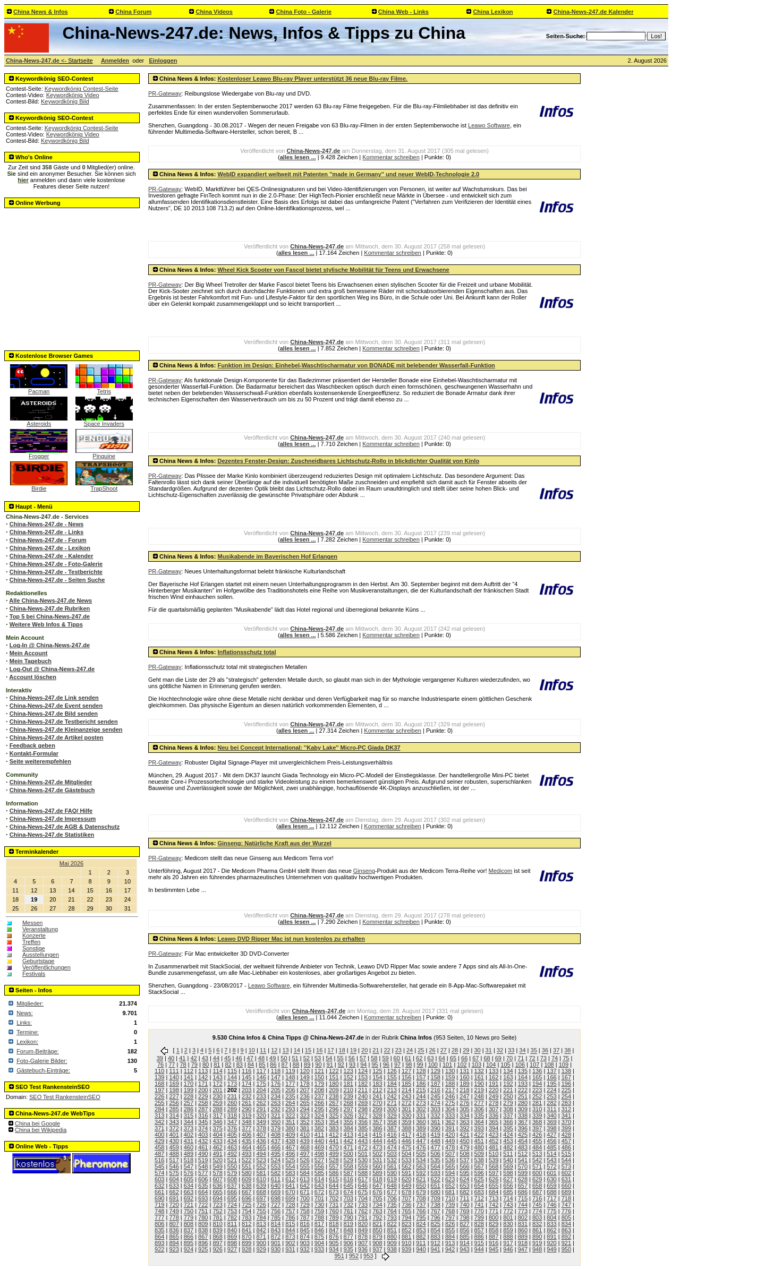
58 (374, 1058)
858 (493, 1230)
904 (319, 1243)
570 (523, 1166)
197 (159, 1090)
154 (377, 1077)
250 (508, 1096)
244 (421, 1096)
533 (406, 1160)
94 (363, 1064)
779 (188, 1217)
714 (508, 1198)
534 (421, 1160)
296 (333, 1109)
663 (188, 1192)
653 (464, 1185)
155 (392, 1077)
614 (319, 1179)
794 (406, 1217)
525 (290, 1160)
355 (348, 1122)
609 (246, 1179)
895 (188, 1243)
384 (348, 1128)
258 (203, 1103)
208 (319, 1090)
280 (523, 1103)
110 (159, 1071)
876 (333, 1236)
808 (188, 1224)
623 (450, 1179)
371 (159, 1128)
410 (304, 1134)
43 (205, 1058)
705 (377, 1198)
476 (421, 1147)
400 (159, 1134)
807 (173, 1224)
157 (421, 1077)
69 (498, 1058)
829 (493, 1224)
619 (392, 1179)
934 (333, 1249)
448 (435, 1141)
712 (479, 1198)
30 (477, 1051)
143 (217, 1077)
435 (246, 1141)
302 (421, 1109)
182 (363, 1083)
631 (566, 1179)
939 (406, 1249)
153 (363, 1077)
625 (479, 1179)
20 (364, 1051)
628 (523, 1179)
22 (387, 1051)
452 (493, 1141)
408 (275, 1134)
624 (464, 1179)
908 (377, 1243)
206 (290, 1090)
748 (159, 1211)
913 (450, 1243)
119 (290, 1071)
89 (307, 1064)
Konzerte (34, 935)
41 (182, 1058)
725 (246, 1205)
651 (435, 1185)
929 (261, 1249)
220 (493, 1090)
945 (493, 1249)
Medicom (501, 871)
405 (232, 1134)
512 (523, 1154)
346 (217, 1122)
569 (508, 1166)
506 (435, 1154)
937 (377, 1249)
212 (377, 1090)
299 (377, 1109)
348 (246, 1122)
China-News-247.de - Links (46, 532)
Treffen (31, 942)
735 (392, 1205)
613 (304, 1179)
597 (493, 1173)
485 (551, 1147)
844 (290, 1230)
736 (406, 1205)
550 (232, 1166)
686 (523, 1192)
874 (304, 1236)
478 (450, 1147)
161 (479, 1077)
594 (450, 1173)
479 (464, 1147)
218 (464, 1090)
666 (232, 1192)
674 (348, 1192)
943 (464, 1249)
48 (261, 1058)
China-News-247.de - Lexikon (50, 548)
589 (377, 1173)
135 (523, 1071)
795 (421, 1217)
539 (493, 1160)
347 (232, 1122)
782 (232, 1217)
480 (479, 1147)
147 (275, 1077)
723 (217, 1205)
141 (188, 1077)
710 (450, 1198)
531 (377, 1160)
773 (523, 1211)
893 (159, 1243)
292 (275, 1109)
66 (464, 1058)
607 (217, 1179)
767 (435, 1211)
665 (217, 1192)
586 (333, 1173)
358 (392, 1122)
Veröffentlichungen (46, 967)
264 (290, 1103)
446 (406, 1141)
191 (493, 1083)
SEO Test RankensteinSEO (64, 1097)
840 (232, 1230)
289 (232, 1109)
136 (537, 1071)
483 (523, 1147)
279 (508, 1103)
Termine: (27, 1032)
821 (377, 1224)
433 (217, 1141)
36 (545, 1051)
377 (246, 1128)
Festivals (33, 974)
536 (450, 1160)
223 (537, 1090)
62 (419, 1058)
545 (159, 1166)
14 (297, 1051)
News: (24, 1013)
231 (232, 1096)
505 (421, 1154)
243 (406, 1096)
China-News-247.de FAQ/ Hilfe (51, 811)
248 (479, 1096)
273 (421, 1103)
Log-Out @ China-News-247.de (52, 669)
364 (479, 1122)
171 (203, 1083)
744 (523, 1205)
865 (173, 1236)
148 (290, 1077)
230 (217, 1096)
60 (397, 1058)
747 (566, 1205)
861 (537, 1230)
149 (304, 1077)
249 (493, 1096)
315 (188, 1115)
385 (363, 1128)
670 (290, 1192)
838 (203, 1230)
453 (508, 1141)
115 (232, 1071)
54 (329, 1058)
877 (348, 1236)
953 (368, 1256)
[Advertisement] (72, 276)
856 (464, 1230)
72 (532, 1058)
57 (363, 1058)
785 (275, 1217)
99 (419, 1064)
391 (450, 1128)
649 (406, 1185)
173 (232, 1083)
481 (493, 1147)
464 (246, 1147)
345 (203, 1122)
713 (493, 1198)
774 (537, 1211)
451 (479, 1141)
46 (238, 1058)
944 (479, 1249)
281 (537, 1103)
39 (160, 1058)
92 (341, 1064)
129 (435, 1071)
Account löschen (32, 677)
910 (406, 1243)
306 (479, 1109)
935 (348, 1249)
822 (392, 1224)
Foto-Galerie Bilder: (41, 1061)
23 (398, 1051)
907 (363, 1243)
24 (409, 1051)
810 (217, 1224)
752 (217, 1211)
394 (493, 1128)
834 (566, 1224)
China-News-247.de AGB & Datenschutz (65, 826)
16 (319, 1051)
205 (275, 1090)
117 (261, 1071)
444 (377, 1141)
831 (523, 1224)
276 (464, 1103)
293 (290, 1109)
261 (246, 1103)
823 (406, 1224)
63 (430, 1058)
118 (275, 1071)
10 (252, 1051)
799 (479, 1217)
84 (251, 1064)
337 (508, 1115)
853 (421, 1230)
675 (363, 1192)
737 (421, 1205)
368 (537, 1122)
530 (363, 1160)
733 (363, 1205)
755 (261, 1211)
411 (319, 1134)
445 (392, 1141)
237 (319, 1096)
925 (203, 1249)
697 (261, 1198)
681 (450, 1192)
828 (479, 1224)
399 (566, 1128)
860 (523, 1230)
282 (551, 1103)
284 (159, 1109)
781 (217, 1217)
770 (479, 1211)
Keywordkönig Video (72, 95)
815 (290, 1224)
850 (377, 1230)
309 (523, 1109)
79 (194, 1064)
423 (493, 1134)
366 (508, 1122)
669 (275, 1192)
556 (319, 1166)
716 (537, 1198)
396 (523, 1128)
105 (505, 1064)
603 (159, 1179)
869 (232, 1236)
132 (479, 1071)
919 (537, 1243)
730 (319, 1205)
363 (464, 1122)
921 (566, 1243)
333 (450, 1115)
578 (217, 1173)
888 (508, 1236)
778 (173, 1217)
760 (333, 1211)
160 (464, 1077)
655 (493, 1185)
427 (551, 1134)
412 (333, 1134)
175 (261, 1083)
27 (443, 1051)
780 (203, 1217)
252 (537, 1096)
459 (173, 1147)
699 (290, 1198)
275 (450, 1103)
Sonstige (33, 948)
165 (537, 1077)
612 (290, 1179)
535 (435, 1160)
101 (447, 1064)
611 (275, 1179)
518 (188, 1160)
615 (333, 1179)
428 (566, 1134)
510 (493, 1154)
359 (406, 1122)
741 (479, 1205)
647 (377, 1185)
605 (188, 1179)
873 (290, 1236)
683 (479, 1192)
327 (363, 1115)
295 (319, 1109)
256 (173, 1103)
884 (450, 1236)
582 (275, 1173)
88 (296, 1064)
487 (159, 1154)
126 (392, 1071)
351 (290, 1122)
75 (566, 1058)
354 (333, 1122)
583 (290, 1173)
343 (173, 1122)
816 (304, 1224)
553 (275, 1166)
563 (421, 1166)
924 (188, 1249)
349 (261, 1122)
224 (551, 1090)
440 (319, 1141)
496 (290, 1154)
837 (188, 1230)
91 (330, 1064)
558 (348, 1166)
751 (203, 1211)
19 (353, 1051)
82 (228, 1064)
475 (406, 1147)
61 (408, 1058)
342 (159, 1122)
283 (566, 1103)
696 (246, 1198)
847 (333, 1230)
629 (537, 1179)
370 (566, 1122)
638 (246, 1185)
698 (275, 1198)
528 (333, 1160)
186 (421, 1083)
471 (348, 1147)
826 (450, 1224)
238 (333, 1096)
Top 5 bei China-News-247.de (50, 616)
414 (363, 1134)
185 (406, 1083)
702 (333, 1198)
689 (566, 1192)
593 (435, 1173)
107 (534, 1064)
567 (479, 1166)
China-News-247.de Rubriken (50, 608)
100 (433, 1064)
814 (275, 1224)
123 (348, 1071)
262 (261, 1103)
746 (551, 1205)
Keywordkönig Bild (65, 101)
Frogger (38, 453)
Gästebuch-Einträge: (43, 1070)
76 (160, 1064)
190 (479, 1083)
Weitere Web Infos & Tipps (46, 624)
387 (392, 1128)
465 (261, 1147)
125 (377, 1071)
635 (203, 1185)
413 (348, 1134)
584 (304, 1173)
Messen (32, 923)
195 (551, 1083)
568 (493, 1166)
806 (159, 1224)
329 (392, 1115)
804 (551, 1217)
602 (566, 1173)
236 (304, 1096)
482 (508, 1147)
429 (159, 1141)
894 (173, 1243)
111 (173, 1071)
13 (285, 1051)
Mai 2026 (71, 863)
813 (261, 1224)
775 (551, 1211)
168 (159, 1083)
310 (537, 1109)
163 (508, 1077)
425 (523, 1134)
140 (173, 1077)
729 (304, 1205)
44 (216, 1058)
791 (363, 1217)
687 (537, 1192)
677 (392, 1192)
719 (159, 1205)
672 (319, 1192)
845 (304, 1230)
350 (275, 1122)
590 (392, 1173)
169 (173, 1083)
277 (479, 1103)
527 (319, 1160)
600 (537, 1173)
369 (551, 1122)
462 (217, 1147)
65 (453, 1058)
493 (246, 1154)
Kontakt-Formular (34, 753)
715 (523, 1198)
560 (377, 1166)
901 (275, 1243)
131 (464, 1071)
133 (493, 1071)
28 (455, 1051)
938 (392, 1249)
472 (363, 1147)
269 (363, 1103)
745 (537, 1205)
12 (274, 1051)
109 (563, 1064)
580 (246, 1173)
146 (261, 1077)
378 (261, 1128)
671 (304, 1192)
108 (549, 1064)
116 (246, 1071)
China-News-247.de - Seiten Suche (57, 580)
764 (392, 1211)
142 (203, 1077)
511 (508, 1154)
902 (290, 1243)
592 (421, 1173)
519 (203, 1160)
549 (217, 1166)
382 (319, 1128)
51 (295, 1058)
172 (217, 1083)
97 (397, 1064)
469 (319, 1147)
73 (543, 1058)
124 (363, 1071)
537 (464, 1160)
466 (275, 1147)
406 (246, 1134)
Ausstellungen (40, 954)
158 (435, 1077)
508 (464, 1154)
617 (363, 1179)
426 (537, 1134)
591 (406, 1173)
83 (239, 1064)
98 (408, 1064)
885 (464, 1236)
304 (450, 1109)
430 (173, 1141)
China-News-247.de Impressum (53, 819)
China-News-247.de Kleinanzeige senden (66, 729)
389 (421, 1128)
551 (246, 1166)
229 (203, 1096)
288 (217, 1109)
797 (450, 1217)
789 (333, 1217)
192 (508, 1083)
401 (173, 1134)
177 (290, 1083)
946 (508, 1249)
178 (304, 1083)
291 (261, 1109)
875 (319, 1236)
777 (159, 1217)
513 (537, 1154)
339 (537, 1115)
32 (500, 1051)
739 (450, 1205)
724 (232, 1205)
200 (203, 1090)
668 (261, 1192)
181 (348, 1083)
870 (246, 1236)
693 (203, 1198)
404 (217, 1134)
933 (319, 1249)
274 (435, 1103)
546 (173, 1166)
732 (348, 1205)
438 (290, 1141)
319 (246, 1115)
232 (246, 1096)
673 (333, 1192)
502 (377, 1154)
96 (386, 1064)
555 (304, 1166)
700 (304, 1198)
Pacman (38, 388)
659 (551, 1185)
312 (566, 1109)
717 (551, 1198)
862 (551, 1230)
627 (508, 1179)
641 (290, 1185)
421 (464, 1134)
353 (319, 1122)
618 (377, 1179)
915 (479, 1243)
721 (188, 1205)
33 (511, 1051)
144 (232, 1077)
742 (493, 1205)
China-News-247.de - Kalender (52, 556)
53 (317, 1058)
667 (246, 1192)
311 (551, 1109)
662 (173, 1192)
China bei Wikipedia (40, 1130)
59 (385, 1058)
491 (217, 1154)
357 (377, 1122)
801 (508, 1217)
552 (261, 1166)
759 (319, 1211)
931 (290, 1249)
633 (173, 1185)
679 (421, 1192)
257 (188, 1103)
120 (304, 1071)
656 (508, 1185)
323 (304, 1115)
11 (263, 1051)
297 (348, 1109)
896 (203, 1243)
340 (551, 1115)
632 (159, 1185)
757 (290, 1211)
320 (261, 1115)
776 (566, 1211)
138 (566, 1071)
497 (304, 1154)
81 (217, 1064)
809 (203, 1224)
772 (508, 1211)
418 (421, 1134)
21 (375, 1051)
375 (217, 1128)
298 (363, 1109)
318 (232, 1115)
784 (261, 1217)
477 (435, 1147)
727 (275, 1205)
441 (333, 1141)
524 (275, 1160)
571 (537, 1166)
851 (392, 1230)
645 (348, 1185)
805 (566, 1217)
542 (537, 1160)
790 (348, 1217)
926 (217, 1249)
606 (203, 1179)
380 (290, 1128)
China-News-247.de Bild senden (54, 713)
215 (421, 1090)
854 (435, 1230)
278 (493, 1103)
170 (188, 1083)
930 (275, 1249)
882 (421, 1236)
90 (318, 1064)
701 (319, 1198)
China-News (303, 151)
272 (406, 1103)
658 (537, 1185)
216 (435, 1090)
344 (188, 1122)
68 (486, 1058)
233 (261, 1096)
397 (537, 1128)
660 (566, 1185)
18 (342, 1051)
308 (508, 1109)
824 (421, 1224)
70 (509, 1058)
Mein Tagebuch (31, 661)
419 (435, 1134)
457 (566, 1141)
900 (261, 1243)
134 (508, 1071)
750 (188, 1211)
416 (392, 1134)
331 (421, 1115)
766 (421, 1211)
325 (333, 1115)
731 (333, 1205)
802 (523, 1217)
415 (377, 1134)
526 (304, 1160)
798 (464, 1217)
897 (217, 1243)
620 (406, 1179)
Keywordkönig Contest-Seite (81, 88)
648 (392, 1185)
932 (304, 1249)
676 (377, 1192)
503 (392, 1154)
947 (523, 1249)
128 (421, 1071)
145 (246, 1077)
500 (348, 1154)
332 (435, 1115)
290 (246, 1109)
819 (348, 1224)
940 (421, 1249)
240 (363, 1096)
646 (363, 1185)
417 (406, 1134)
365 (493, 1122)
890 (537, 1236)
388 (406, 1128)
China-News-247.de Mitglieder (51, 782)
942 (450, 1249)
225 (566, 1090)
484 (537, 1147)
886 (479, 1236)
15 (308, 1051)
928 (246, 1249)
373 (188, 1128)
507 (450, 1154)
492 (232, 1154)
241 (377, 1096)
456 (551, 1141)
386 (377, 1128)
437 (275, 1141)
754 (246, 1211)
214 (406, 1090)
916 (493, 1243)
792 (377, 1217)
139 (159, 1077)
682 (464, 1192)
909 (392, 1243)
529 (348, 1160)
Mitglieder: (30, 1003)
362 (450, 1122)
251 (523, 1096)
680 (435, 1192)
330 (406, 1115)
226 (159, 1096)
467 (290, 1147)
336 (493, 1115)
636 (217, 1185)
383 (333, 1128)
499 (333, 1154)
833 (551, 1224)
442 (348, 1141)
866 (188, 1236)
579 (232, 1173)
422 (479, 1134)
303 (435, 1109)
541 (523, 1160)
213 (392, 1090)
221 (508, 1090)
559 (363, 1166)
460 (188, 1147)
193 (523, 1083)
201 (217, 1090)
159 (450, 1077)
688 (551, 1192)
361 (435, 1122)
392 (464, 1128)
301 (406, 1109)
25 (421, 1051)
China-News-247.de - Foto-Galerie (56, 564)
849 (363, 1230)
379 (275, 1128)
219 (479, 1090)
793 (392, 1217)
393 (479, 1128)
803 (537, 1217)
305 (464, 1109)
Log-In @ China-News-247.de (50, 645)
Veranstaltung (40, 929)
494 (261, 1154)
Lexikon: (27, 1042)
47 (250, 1058)
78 (183, 1064)
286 (188, 1109)
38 (567, 1051)
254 (566, 1096)
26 (432, 1051)
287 (203, 1109)
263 (275, 1103)
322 (290, 1115)
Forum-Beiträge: (37, 1051)
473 (377, 1147)
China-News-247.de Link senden (54, 697)
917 (508, 1243)
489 (188, 1154)
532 (392, 1160)
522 (246, 1160)
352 (304, 1122)
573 (566, 1166)
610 (261, 1179)
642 (304, 1185)
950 (566, 1249)
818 (333, 1224)
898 (232, 1243)
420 (450, 1134)
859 (508, 1230)
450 (464, 1141)
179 (319, 1083)
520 (217, 1160)
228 (188, 1096)
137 (551, 1071)
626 (493, 1179)
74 (554, 1058)
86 (273, 1064)
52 (306, 1058)
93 (352, 1064)
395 (508, 1128)
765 (406, 1211)
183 (377, 1083)
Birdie (38, 486)
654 (479, 1185)
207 (304, 1090)
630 (551, 1179)
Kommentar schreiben (391, 157)
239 (348, 1096)
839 (217, 1230)
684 (493, 1192)
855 (450, 1230)
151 (333, 1077)
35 (534, 1051)
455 (537, 1141)
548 (203, 1166)
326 (348, 1115)
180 (333, 1083)
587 (348, 1173)
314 (173, 1115)
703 (348, 1198)
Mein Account (29, 653)
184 (392, 1083)
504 (406, 1154)
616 (348, 1179)
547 (188, 1166)
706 (392, 1198)
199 (188, 1090)
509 (479, 1154)
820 (363, 1224)
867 (203, 1236)
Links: (24, 1022)
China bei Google (37, 1123)
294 (304, 1109)
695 (232, 1198)
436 (261, 1141)
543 (551, 1160)
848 (348, 1230)
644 (333, 1185)
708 (421, 1198)
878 (363, 1236)
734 (377, 1205)
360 (421, 1122)
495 (275, 1154)
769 (464, 1211)
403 (203, 1134)
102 (461, 1064)
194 (537, 1083)
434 (232, 1141)
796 (435, 1217)
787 (304, 1217)
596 (479, 1173)
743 (508, 1205)
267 (333, 1103)
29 (466, 1051)
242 (392, 1096)
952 (354, 1256)
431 (188, 1141)
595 (464, 1173)
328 (377, 1115)
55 (340, 1058)
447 (421, 1141)
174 (246, 1083)
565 (450, 1166)
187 (435, 1083)
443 (363, 1141)
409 (290, 1134)
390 (435, 1128)
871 (261, 1236)
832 (537, 1224)
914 (464, 1243)
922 (159, 1249)
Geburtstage (38, 961)
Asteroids (38, 421)
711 (464, 1198)
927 (232, 1249)
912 (435, 1243)
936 (363, 1249)
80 (205, 1064)
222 (523, 1090)
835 (159, 1230)
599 (523, 1173)
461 (203, 1147)
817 (319, 1224)
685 (508, 1192)
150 (319, 1077)
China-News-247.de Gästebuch (52, 790)
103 (476, 1064)
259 (217, 1103)
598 (508, 1173)
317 (217, 1115)
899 (246, 1243)
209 (333, 1090)
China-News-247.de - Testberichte (56, 572)
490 (203, 1154)
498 (319, 1154)
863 (566, 1230)
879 (377, 1236)
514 (551, 1154)
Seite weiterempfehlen (40, 761)
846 (319, 1230)
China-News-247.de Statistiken (52, 834)
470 (333, 1147)
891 (551, 1236)
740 (464, 1205)
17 (330, 1051)
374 (203, 1128)
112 (188, 1071)
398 (551, 1128)
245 (435, 1096)
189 (464, 1083)
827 (464, 1224)
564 (435, 1166)
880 (392, 1236)
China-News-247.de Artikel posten (57, 737)
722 (203, 1205)
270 (377, 1103)
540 (508, 1160)
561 (392, 1166)
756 (275, 1211)
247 (464, 1096)
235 (290, 1096)
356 (363, 1122)
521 (232, 1160)
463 (232, 1147)
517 (173, 1160)
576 (188, 1173)
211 (363, 1090)
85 (262, 1064)
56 (351, 1058)
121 (319, 1071)
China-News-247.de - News (46, 524)
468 (304, 1147)
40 (171, 1058)
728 (290, 1205)
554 (290, 1166)
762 (363, 1211)
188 (450, 1083)
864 (159, 1236)
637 (232, 1185)
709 (435, 1198)
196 (566, 1083)
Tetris (104, 388)
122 (333, 1071)
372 (173, 1128)
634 (188, 1185)
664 (203, 1192)
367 (523, 1122)
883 (435, 1236)
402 (188, 1134)
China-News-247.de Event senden (56, 705)
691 (173, 1198)
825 (435, 1224)
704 (363, 1198)
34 (522, 1051)
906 (348, 1243)
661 (159, 1192)
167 (566, 1077)
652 (450, 1185)
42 (193, 1058)
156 (406, 1077)
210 (348, 1090)
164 (523, 1077)
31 (489, 1051)
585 (319, 1173)
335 (479, 1115)
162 (493, 1077)
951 (339, 1256)
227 (173, 1096)
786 (290, 1217)
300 (392, 1109)
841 (246, 1230)
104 (491, 1064)
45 (227, 1058)
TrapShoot (104, 486)
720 (173, 1205)
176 (275, 1083)
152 (348, 1077)
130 (450, 1071)
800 (493, 1217)
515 (566, 1154)
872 (275, 1236)
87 (285, 1064)
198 (173, 1090)
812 (246, 1224)
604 (173, 1179)
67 (475, 1058)
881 (406, 1236)
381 (304, 1128)
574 (159, 1173)
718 (566, 1198)
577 (203, 1173)
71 (520, 1058)
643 (319, 1185)
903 (304, 1243)
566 (464, 1166)
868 (217, 1236)
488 (173, 1154)
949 (551, 1249)
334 (464, 1115)
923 (173, 1249)
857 (479, 1230)
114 (217, 1071)
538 (479, 1160)
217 (450, 1090)
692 (188, 1198)
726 (261, 1205)
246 (450, 1096)
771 (493, 1211)
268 (348, 1103)
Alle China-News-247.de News (50, 600)
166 (551, 1077)
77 (171, 1064)
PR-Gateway (164, 93)
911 (421, 1243)
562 (406, 1166)
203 (246, 1090)
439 (304, 1141)
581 (261, 1173)
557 (333, 1166)
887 (493, 1236)
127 (406, 1071)
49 (272, 1058)
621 (421, 1179)
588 (363, 1173)
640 (275, 1185)
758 (304, 1211)
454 (523, 1141)
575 (173, 1173)
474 (392, 1147)
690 (159, 1198)
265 (304, 1103)
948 (537, 1249)
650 (421, 1185)
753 (232, 1211)
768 (450, 1211)
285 (173, 1109)
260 (232, 1103)
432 (203, 1141)
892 (566, 1236)
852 (406, 1230)
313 (159, 1115)
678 (406, 1192)
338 (523, 1115)
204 (261, 1090)
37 (556, 1051)
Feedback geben (32, 745)
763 (377, 1211)
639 (261, 1185)
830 (508, 1224)
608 (232, 1179)
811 (232, 1224)
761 (348, 1211)
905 (333, 1243)
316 (203, 1115)
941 (435, 1249)
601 (551, 1173)
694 (217, 1198)
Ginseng (364, 871)
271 (392, 1103)
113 (203, 1071)
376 (232, 1128)
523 (261, 1160)
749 (173, 1211)
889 (523, 1236)
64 (442, 1058)
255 (159, 1103)
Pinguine (104, 453)
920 (551, 1243)
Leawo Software (489, 125)
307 (493, 1109)
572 (551, 1166)
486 (566, 1147)
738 (435, 1205)
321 (275, 1115)
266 (319, 1103)
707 (406, 1198)
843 (275, 1230)
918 (523, 1243)
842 (261, 1230)
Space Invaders (104, 421)
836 (173, 1230)
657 (523, 1185)
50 (283, 1058)
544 (566, 1160)
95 (374, 1064)
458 (159, 1147)
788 (319, 1217)
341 (566, 1115)
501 (363, 1154)
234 (275, 1096)
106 (520, 1064)
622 (435, 1179)
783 (246, 1217)
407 (261, 1134)
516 (159, 1160)
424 (508, 1134)
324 (319, 1115)
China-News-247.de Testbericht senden (64, 721)
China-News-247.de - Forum (48, 540)
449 (450, 1141)
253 (551, 1096)
